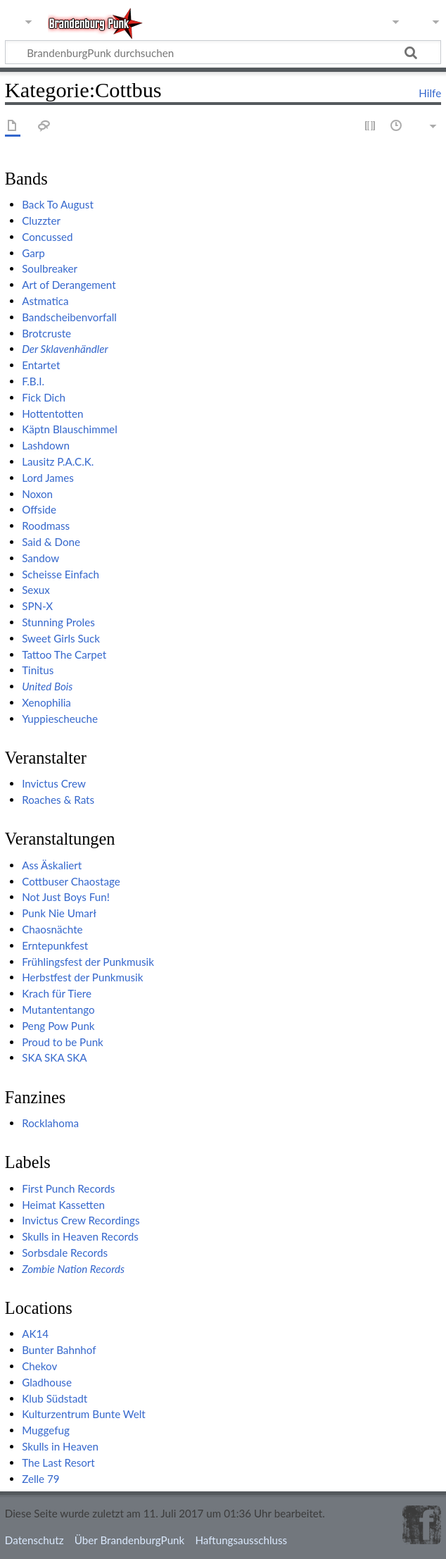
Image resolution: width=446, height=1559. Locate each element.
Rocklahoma (50, 1123)
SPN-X (37, 606)
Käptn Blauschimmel (69, 429)
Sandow (40, 558)
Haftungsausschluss (241, 1540)
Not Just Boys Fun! (66, 896)
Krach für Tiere (56, 993)
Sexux (36, 589)
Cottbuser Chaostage (71, 881)
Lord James (48, 477)
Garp (33, 253)
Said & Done (51, 541)
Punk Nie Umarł (59, 913)
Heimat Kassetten (63, 1204)
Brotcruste (46, 333)
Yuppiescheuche (60, 718)
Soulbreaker (49, 268)
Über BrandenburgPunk (130, 1540)
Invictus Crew (54, 783)
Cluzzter (41, 220)
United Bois (47, 686)
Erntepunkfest (55, 945)
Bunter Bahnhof (59, 1349)
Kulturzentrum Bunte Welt (84, 1414)
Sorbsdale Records (65, 1252)
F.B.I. (33, 381)
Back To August (58, 204)
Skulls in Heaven (60, 1446)
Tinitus (37, 670)
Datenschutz (34, 1540)
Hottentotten (52, 413)
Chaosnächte (52, 929)
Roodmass (46, 525)
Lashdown (46, 445)
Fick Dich (43, 397)
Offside (39, 509)
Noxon (37, 493)
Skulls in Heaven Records (80, 1236)
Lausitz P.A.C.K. (58, 461)
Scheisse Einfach (60, 574)
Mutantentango (58, 1009)
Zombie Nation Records (73, 1268)
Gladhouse (47, 1382)
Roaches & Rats (58, 799)
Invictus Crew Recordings (80, 1220)
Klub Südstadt (54, 1398)
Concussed (47, 236)
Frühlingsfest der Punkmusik (88, 961)
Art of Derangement (69, 284)
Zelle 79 (41, 1478)
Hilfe (430, 93)
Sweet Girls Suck (61, 638)
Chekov (39, 1366)
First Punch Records (68, 1188)
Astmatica (45, 300)
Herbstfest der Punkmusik (82, 977)
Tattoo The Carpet (64, 654)
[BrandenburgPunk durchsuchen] (223, 52)
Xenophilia (46, 702)
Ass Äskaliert (52, 865)
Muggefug (46, 1430)
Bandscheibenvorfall (69, 317)
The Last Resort (58, 1462)
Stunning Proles (58, 622)
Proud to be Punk (62, 1042)
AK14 (35, 1333)
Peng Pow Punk (58, 1025)
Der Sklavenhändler (65, 348)
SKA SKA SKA (54, 1057)
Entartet (41, 365)
